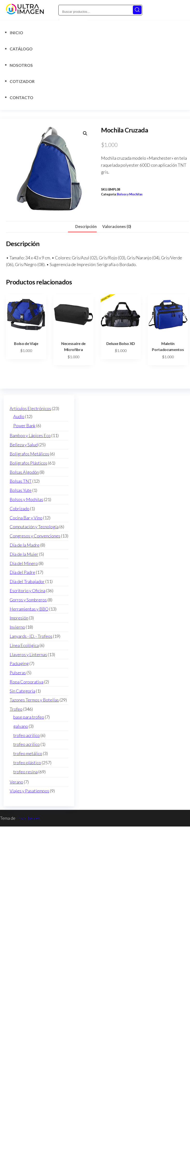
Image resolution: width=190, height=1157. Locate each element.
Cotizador (22, 81)
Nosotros (21, 65)
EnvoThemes (28, 818)
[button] (85, 133)
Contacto (21, 97)
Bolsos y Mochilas (129, 194)
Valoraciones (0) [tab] (116, 226)
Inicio (16, 32)
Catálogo (21, 48)
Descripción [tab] (86, 226)
